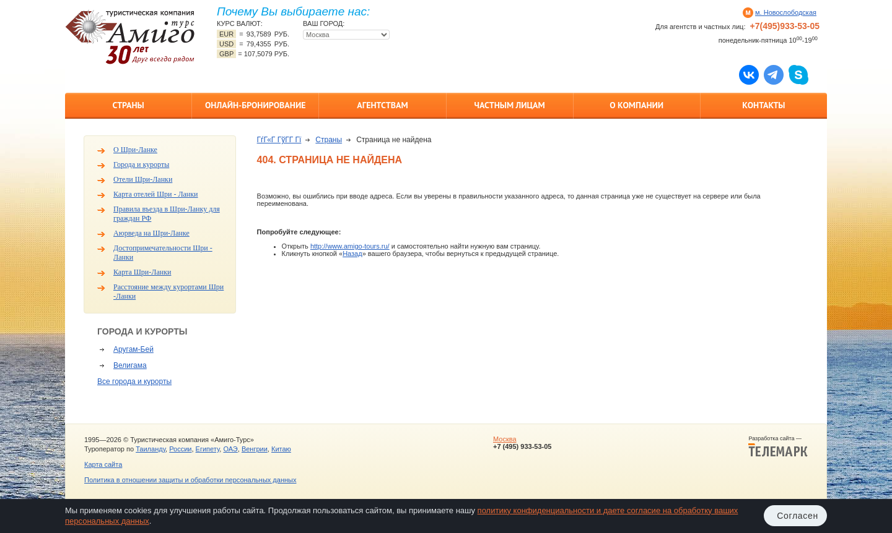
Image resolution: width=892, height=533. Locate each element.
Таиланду (150, 449)
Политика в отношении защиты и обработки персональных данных (190, 480)
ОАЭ (230, 449)
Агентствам (382, 105)
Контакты (763, 105)
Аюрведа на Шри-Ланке (151, 233)
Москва (505, 439)
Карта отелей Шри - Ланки (155, 194)
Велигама (130, 365)
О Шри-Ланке (135, 149)
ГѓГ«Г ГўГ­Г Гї (279, 139)
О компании (636, 105)
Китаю (281, 449)
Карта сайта (103, 464)
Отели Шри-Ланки (142, 179)
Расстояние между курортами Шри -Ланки (168, 292)
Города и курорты (141, 164)
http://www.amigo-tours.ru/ (350, 246)
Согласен (797, 516)
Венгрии (255, 449)
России (180, 449)
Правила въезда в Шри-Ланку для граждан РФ (166, 214)
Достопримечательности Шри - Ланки (162, 253)
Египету (208, 449)
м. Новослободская (785, 12)
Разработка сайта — (778, 446)
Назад (352, 253)
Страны (128, 105)
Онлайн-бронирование (255, 105)
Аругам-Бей (133, 349)
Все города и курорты (134, 381)
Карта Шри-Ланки (142, 272)
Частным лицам (509, 105)
